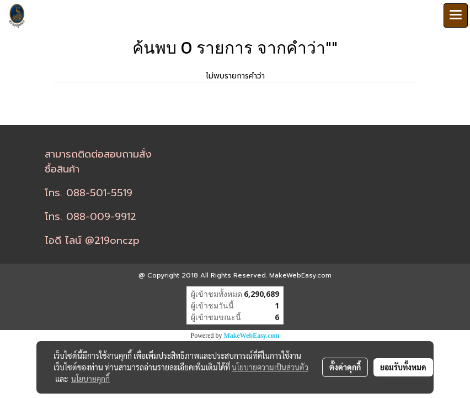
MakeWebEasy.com (252, 335)
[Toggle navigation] (456, 15)
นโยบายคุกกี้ (90, 379)
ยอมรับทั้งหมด (403, 367)
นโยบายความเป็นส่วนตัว (270, 367)
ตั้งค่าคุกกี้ (345, 367)
